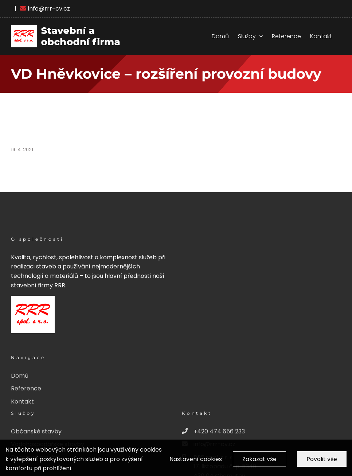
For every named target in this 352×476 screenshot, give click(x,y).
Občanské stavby (36, 431)
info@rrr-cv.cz (45, 8)
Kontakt (22, 401)
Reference (26, 388)
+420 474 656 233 (213, 431)
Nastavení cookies (195, 462)
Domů (19, 375)
